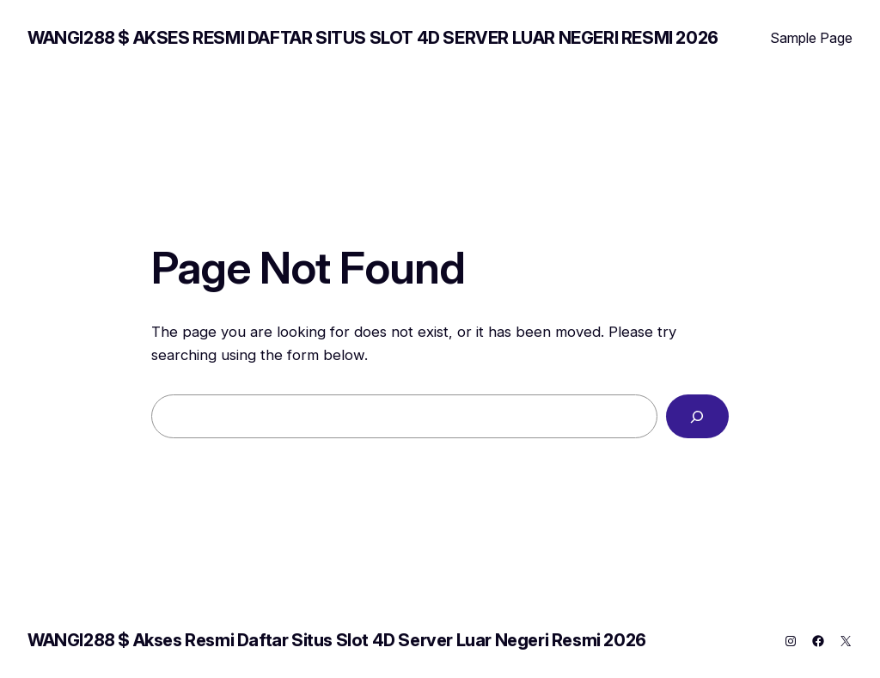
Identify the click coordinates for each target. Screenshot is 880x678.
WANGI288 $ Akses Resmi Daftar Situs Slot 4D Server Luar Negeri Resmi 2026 (373, 37)
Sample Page (811, 37)
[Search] (697, 416)
